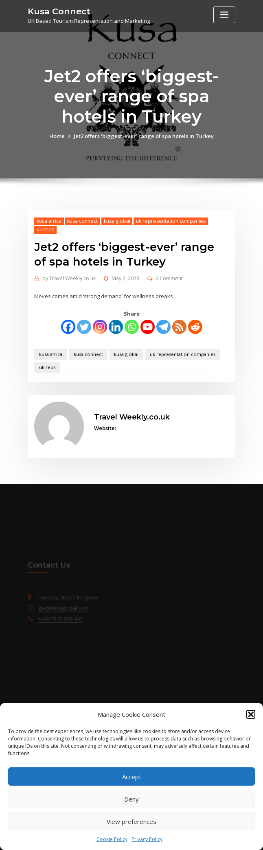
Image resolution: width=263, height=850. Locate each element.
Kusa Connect (59, 11)
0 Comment (169, 278)
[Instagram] (100, 327)
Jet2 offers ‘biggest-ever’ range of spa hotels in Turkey (144, 136)
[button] (251, 714)
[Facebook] (68, 327)
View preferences (131, 821)
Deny (131, 799)
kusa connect (82, 220)
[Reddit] (195, 327)
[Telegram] (163, 327)
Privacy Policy (147, 839)
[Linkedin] (116, 327)
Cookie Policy (111, 839)
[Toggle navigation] (224, 15)
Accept (131, 777)
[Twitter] (84, 327)
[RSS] (179, 327)
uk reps (45, 229)
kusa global (117, 220)
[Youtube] (147, 327)
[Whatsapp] (132, 327)
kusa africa (49, 220)
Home (57, 136)
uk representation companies (171, 220)
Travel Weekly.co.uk (69, 278)
